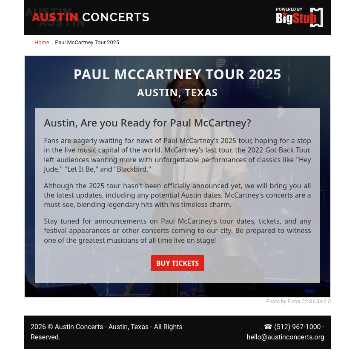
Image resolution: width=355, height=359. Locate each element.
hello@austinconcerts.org (285, 337)
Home (41, 42)
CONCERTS (91, 17)
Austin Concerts (78, 327)
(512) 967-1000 (297, 327)
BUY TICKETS (177, 263)
